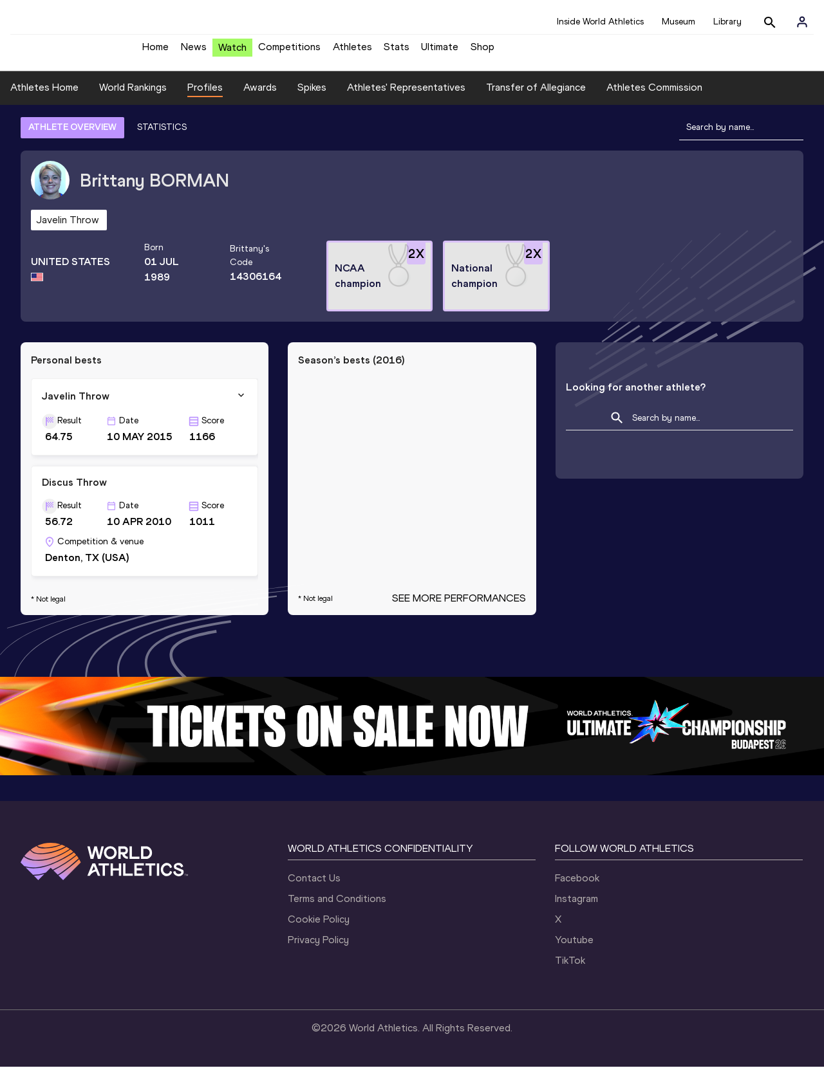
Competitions (289, 52)
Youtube (574, 950)
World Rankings (133, 97)
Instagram (576, 909)
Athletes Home (44, 97)
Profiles (205, 97)
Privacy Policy (318, 950)
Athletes (352, 52)
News (194, 52)
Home (155, 52)
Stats (396, 52)
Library (727, 21)
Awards (260, 97)
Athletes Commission (654, 97)
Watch (232, 52)
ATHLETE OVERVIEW (72, 136)
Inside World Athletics (600, 21)
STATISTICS (162, 136)
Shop (482, 52)
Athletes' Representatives (406, 97)
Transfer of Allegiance (536, 97)
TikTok (570, 970)
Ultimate (439, 52)
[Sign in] (802, 22)
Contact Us (314, 888)
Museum (678, 21)
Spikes (311, 97)
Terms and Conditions (337, 909)
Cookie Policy (319, 929)
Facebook (577, 888)
